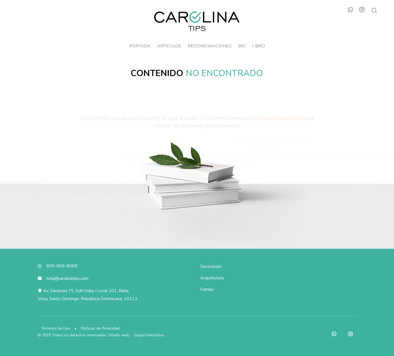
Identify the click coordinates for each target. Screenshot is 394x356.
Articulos (169, 44)
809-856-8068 (61, 266)
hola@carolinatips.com (67, 279)
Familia (206, 289)
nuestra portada (283, 120)
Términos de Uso (55, 328)
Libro (258, 44)
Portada (140, 44)
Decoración (210, 267)
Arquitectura (212, 278)
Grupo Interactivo (149, 335)
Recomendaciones (210, 44)
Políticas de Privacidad (100, 328)
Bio (242, 44)
